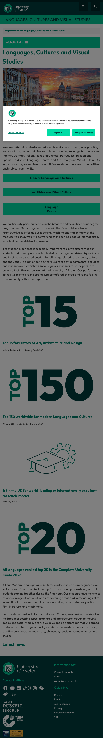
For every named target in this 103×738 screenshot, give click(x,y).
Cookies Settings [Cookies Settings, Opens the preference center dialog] (16, 132)
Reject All (58, 132)
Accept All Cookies (84, 132)
